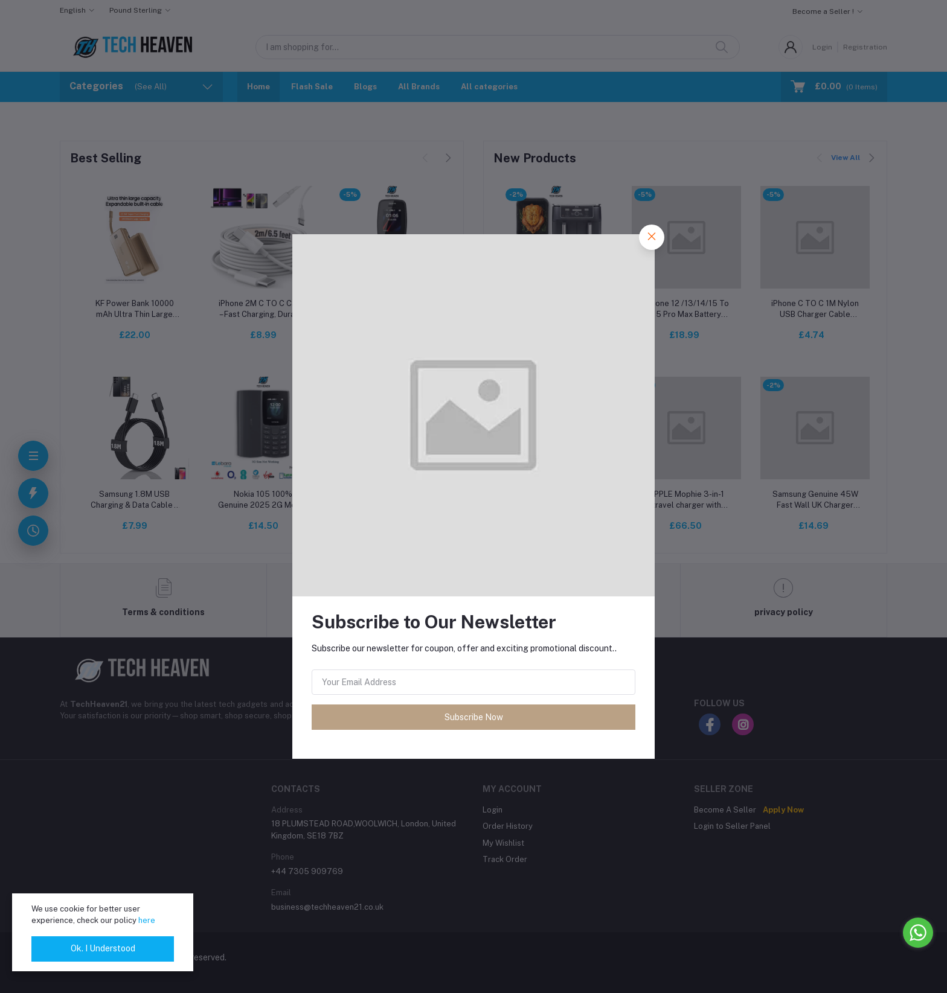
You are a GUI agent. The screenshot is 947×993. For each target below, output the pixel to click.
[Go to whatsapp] (918, 933)
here (146, 920)
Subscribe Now (474, 717)
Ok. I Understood (103, 948)
